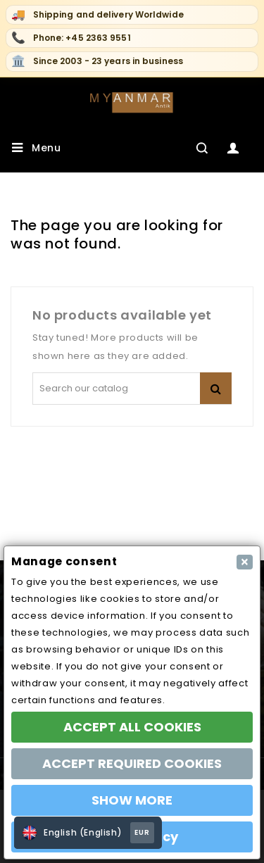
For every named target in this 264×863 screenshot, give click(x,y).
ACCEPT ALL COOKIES (132, 727)
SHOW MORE (132, 800)
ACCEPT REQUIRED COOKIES (132, 763)
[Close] (245, 562)
